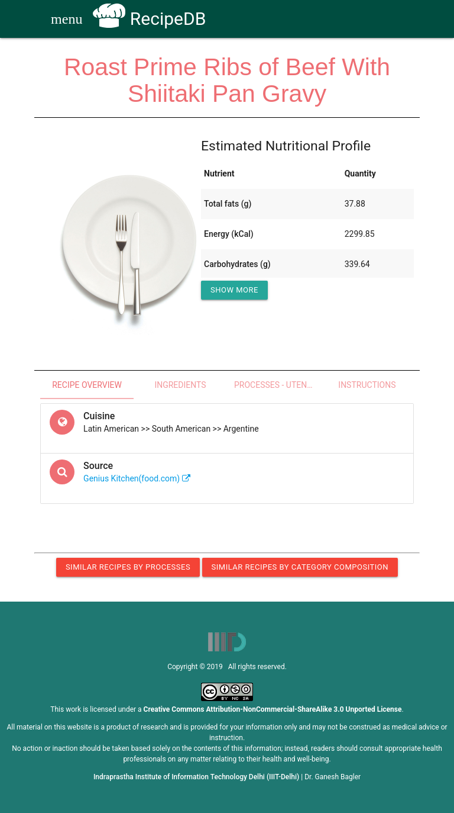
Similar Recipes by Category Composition (300, 567)
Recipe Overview (87, 385)
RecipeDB (149, 18)
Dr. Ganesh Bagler (332, 777)
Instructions (366, 385)
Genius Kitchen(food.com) (136, 478)
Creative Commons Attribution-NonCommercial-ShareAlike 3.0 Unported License (273, 709)
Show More (234, 289)
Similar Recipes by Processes (128, 567)
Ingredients (180, 385)
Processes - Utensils (277, 385)
